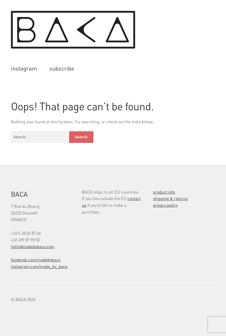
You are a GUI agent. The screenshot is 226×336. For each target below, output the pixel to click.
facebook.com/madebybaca (35, 259)
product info (164, 192)
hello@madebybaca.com (32, 246)
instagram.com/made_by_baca (39, 266)
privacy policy (165, 205)
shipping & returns (170, 198)
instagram (24, 68)
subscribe (61, 68)
